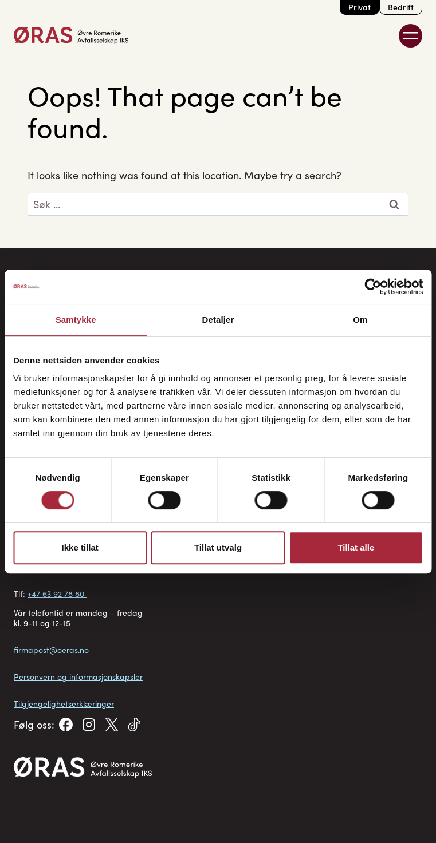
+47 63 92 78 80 (57, 593)
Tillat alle (355, 547)
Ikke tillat (80, 547)
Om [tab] (360, 319)
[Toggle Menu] (410, 36)
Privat (359, 7)
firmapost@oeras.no (51, 649)
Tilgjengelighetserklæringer (64, 703)
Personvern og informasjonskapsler (78, 676)
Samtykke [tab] (76, 319)
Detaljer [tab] (218, 319)
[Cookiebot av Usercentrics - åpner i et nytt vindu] (373, 286)
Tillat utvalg (218, 547)
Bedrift (401, 7)
